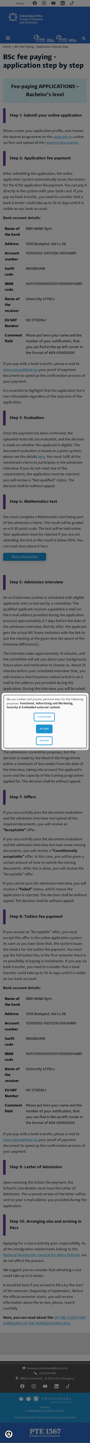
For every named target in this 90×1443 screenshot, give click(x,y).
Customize (44, 717)
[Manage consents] (8, 1434)
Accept (44, 728)
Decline (44, 740)
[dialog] (45, 721)
